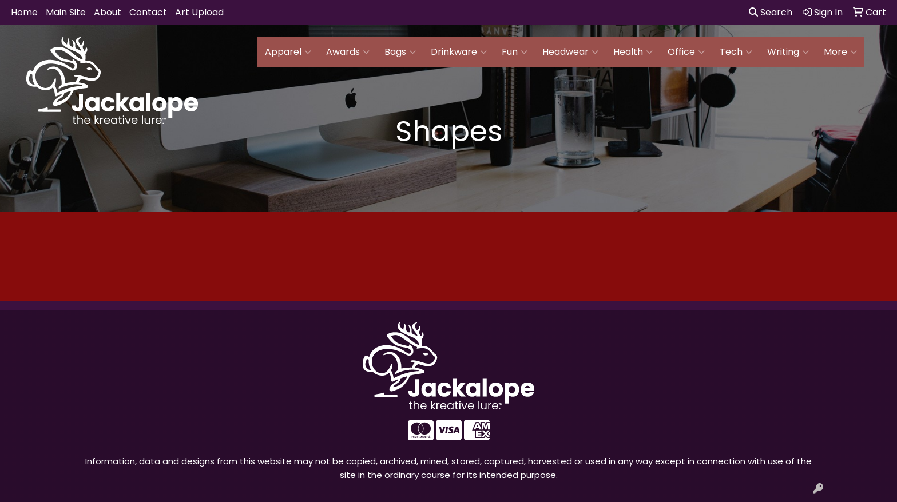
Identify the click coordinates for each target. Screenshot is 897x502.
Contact (148, 12)
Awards (348, 52)
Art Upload (199, 12)
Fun (514, 52)
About (107, 12)
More (840, 52)
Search (770, 12)
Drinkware (459, 52)
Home (24, 12)
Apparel (288, 52)
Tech (736, 52)
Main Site (66, 12)
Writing (788, 52)
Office (686, 52)
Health (633, 52)
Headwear (570, 52)
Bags (400, 52)
